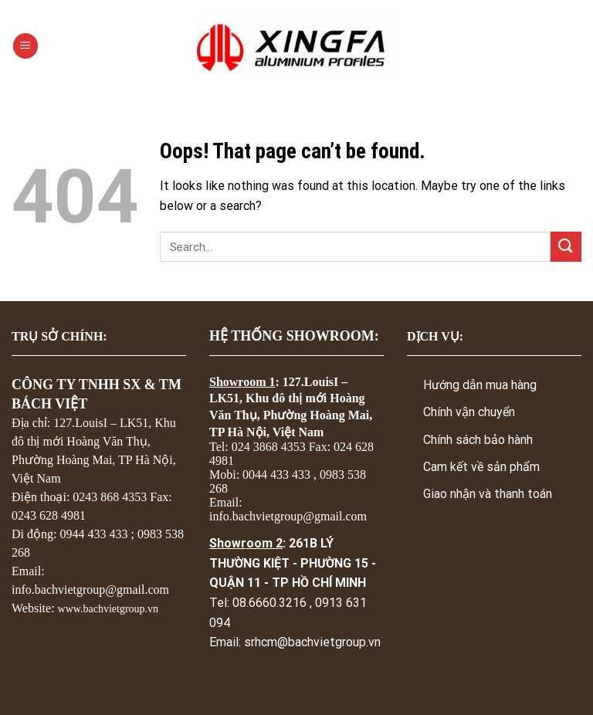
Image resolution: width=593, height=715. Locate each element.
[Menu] (25, 46)
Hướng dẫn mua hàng (480, 385)
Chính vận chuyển (469, 412)
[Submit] (566, 247)
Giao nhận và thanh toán (487, 493)
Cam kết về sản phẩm (481, 466)
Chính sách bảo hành (478, 439)
